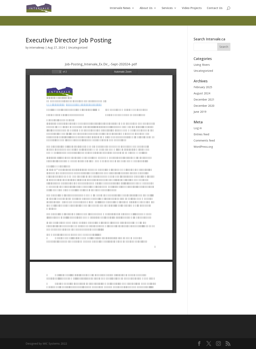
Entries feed (201, 134)
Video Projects (192, 8)
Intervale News (120, 8)
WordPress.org (203, 147)
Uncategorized (77, 47)
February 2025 (203, 87)
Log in (198, 128)
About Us (146, 8)
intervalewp (36, 47)
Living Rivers (202, 65)
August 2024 (202, 93)
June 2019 (200, 112)
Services (167, 8)
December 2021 (204, 99)
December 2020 (204, 106)
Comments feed (204, 140)
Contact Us (214, 8)
